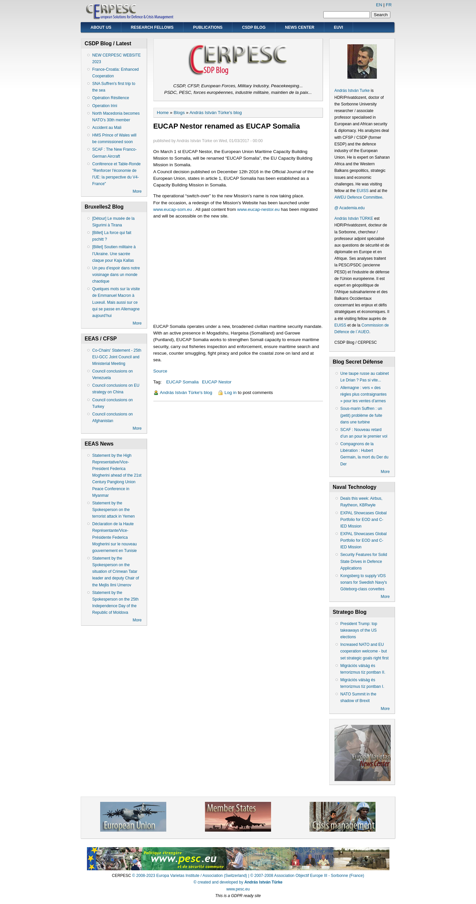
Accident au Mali (106, 127)
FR (389, 4)
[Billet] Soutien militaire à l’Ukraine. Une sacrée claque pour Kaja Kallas (114, 253)
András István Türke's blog (215, 112)
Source (160, 371)
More (137, 191)
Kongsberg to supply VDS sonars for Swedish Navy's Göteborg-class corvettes (363, 582)
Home (163, 112)
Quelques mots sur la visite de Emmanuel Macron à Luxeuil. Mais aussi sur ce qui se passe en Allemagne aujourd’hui (116, 302)
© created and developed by (238, 882)
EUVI (338, 27)
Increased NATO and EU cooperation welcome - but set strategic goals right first (364, 651)
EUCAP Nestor (216, 381)
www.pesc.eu (238, 889)
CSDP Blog (253, 27)
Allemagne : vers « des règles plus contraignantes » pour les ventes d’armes (363, 394)
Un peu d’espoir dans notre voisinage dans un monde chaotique (116, 275)
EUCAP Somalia (182, 381)
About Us (101, 27)
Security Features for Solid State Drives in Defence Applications (363, 561)
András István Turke (353, 90)
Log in (230, 392)
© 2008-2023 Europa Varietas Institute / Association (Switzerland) (189, 875)
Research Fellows (152, 27)
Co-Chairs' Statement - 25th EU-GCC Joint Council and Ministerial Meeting (116, 357)
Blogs (179, 112)
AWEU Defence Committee (358, 197)
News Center (299, 27)
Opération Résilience (110, 98)
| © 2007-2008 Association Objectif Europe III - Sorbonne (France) (306, 875)
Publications (207, 27)
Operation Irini (104, 105)
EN (379, 4)
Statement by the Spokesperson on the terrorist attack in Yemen (113, 510)
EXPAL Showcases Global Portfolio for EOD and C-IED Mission (363, 520)
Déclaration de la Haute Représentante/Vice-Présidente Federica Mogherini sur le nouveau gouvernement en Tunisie (114, 537)
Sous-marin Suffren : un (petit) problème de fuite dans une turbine (361, 415)
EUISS (363, 190)
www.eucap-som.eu (172, 209)
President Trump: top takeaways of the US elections (358, 630)
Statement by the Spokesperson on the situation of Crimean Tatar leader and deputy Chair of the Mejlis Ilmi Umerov (115, 571)
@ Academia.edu (350, 208)
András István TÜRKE (354, 218)
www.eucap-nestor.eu (258, 209)
